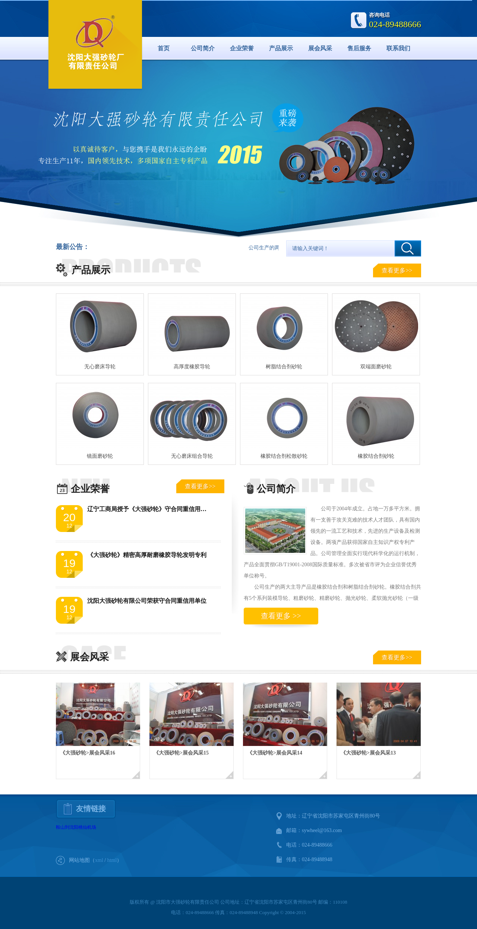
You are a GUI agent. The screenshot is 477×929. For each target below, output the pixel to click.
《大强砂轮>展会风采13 (368, 753)
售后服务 (359, 48)
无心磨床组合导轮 (192, 456)
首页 (164, 48)
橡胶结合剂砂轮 (376, 456)
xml (99, 860)
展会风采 (320, 48)
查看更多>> (397, 270)
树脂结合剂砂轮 (284, 366)
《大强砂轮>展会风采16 (87, 753)
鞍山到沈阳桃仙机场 (76, 827)
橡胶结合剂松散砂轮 (283, 456)
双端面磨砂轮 (376, 366)
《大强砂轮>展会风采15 (181, 753)
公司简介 (203, 48)
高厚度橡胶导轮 (192, 366)
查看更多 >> (281, 616)
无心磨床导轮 (100, 366)
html (112, 860)
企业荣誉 (242, 48)
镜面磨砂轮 (100, 456)
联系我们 (398, 48)
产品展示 (281, 48)
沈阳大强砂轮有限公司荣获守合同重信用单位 (146, 601)
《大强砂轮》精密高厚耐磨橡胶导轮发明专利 (146, 555)
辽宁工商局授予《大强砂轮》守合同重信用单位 (149, 509)
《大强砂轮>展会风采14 (274, 753)
